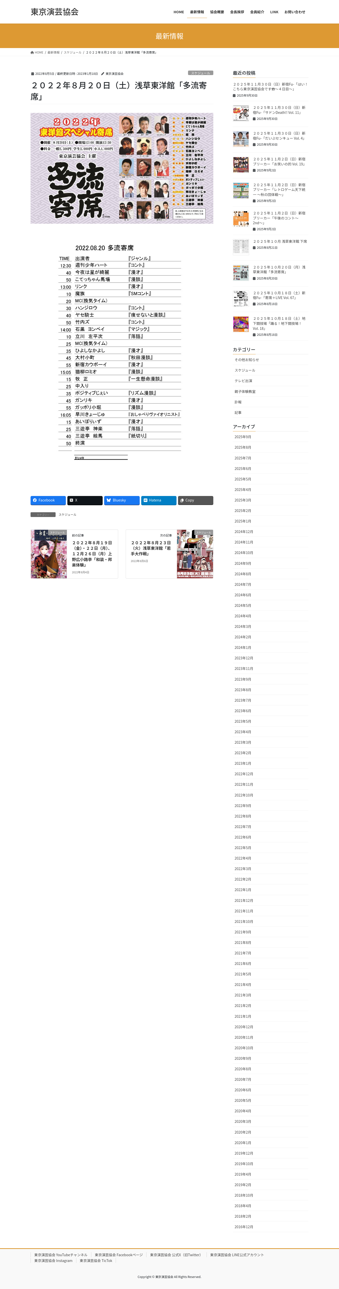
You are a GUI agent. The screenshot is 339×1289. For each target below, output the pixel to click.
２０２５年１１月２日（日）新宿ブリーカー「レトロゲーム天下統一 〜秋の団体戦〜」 (279, 189)
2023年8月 (243, 689)
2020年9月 (243, 1058)
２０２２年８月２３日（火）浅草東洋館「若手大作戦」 (151, 548)
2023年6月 (243, 710)
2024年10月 (244, 552)
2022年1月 (243, 889)
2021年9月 (243, 931)
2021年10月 (244, 921)
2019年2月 (243, 1184)
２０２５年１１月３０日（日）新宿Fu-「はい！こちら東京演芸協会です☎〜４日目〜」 (270, 87)
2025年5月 (243, 478)
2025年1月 (243, 521)
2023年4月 (243, 731)
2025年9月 (243, 436)
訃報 (238, 401)
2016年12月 (244, 1226)
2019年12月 (244, 1153)
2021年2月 (243, 1005)
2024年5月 (243, 605)
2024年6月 (243, 594)
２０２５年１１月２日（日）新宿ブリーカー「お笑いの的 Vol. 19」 (279, 161)
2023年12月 (244, 657)
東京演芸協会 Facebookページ (119, 1254)
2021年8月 (243, 942)
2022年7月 (243, 826)
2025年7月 (243, 457)
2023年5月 (243, 721)
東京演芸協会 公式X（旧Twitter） (176, 1254)
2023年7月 (243, 700)
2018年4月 (243, 1205)
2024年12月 (244, 531)
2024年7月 (243, 584)
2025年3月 (243, 499)
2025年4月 (243, 489)
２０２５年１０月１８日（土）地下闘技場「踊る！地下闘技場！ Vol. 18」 (279, 323)
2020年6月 (243, 1089)
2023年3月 (243, 742)
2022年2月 (243, 879)
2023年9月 (243, 679)
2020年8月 (243, 1068)
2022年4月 (243, 858)
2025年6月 (243, 468)
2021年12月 (244, 900)
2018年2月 (243, 1216)
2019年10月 (244, 1163)
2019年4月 (243, 1174)
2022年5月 (243, 847)
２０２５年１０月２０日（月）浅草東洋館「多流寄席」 (279, 270)
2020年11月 (244, 1037)
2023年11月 (244, 668)
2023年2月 (243, 752)
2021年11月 (244, 910)
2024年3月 (243, 626)
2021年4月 (243, 984)
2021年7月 (243, 952)
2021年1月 (243, 1016)
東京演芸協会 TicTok (96, 1260)
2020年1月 (243, 1142)
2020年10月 (244, 1047)
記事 (238, 412)
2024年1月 (243, 647)
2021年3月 (243, 994)
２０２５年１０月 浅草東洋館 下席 (280, 241)
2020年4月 (243, 1110)
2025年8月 (243, 447)
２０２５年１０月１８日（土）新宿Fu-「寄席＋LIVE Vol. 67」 (279, 295)
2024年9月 (243, 563)
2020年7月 (243, 1079)
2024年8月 (243, 573)
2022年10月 (244, 795)
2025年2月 (243, 510)
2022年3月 (243, 868)
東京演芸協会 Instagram (53, 1260)
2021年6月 (243, 963)
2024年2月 (243, 636)
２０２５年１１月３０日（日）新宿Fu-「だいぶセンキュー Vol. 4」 (279, 136)
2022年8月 (243, 816)
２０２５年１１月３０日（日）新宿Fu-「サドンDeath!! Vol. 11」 (279, 110)
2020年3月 (243, 1121)
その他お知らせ (247, 359)
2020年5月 (243, 1100)
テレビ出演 (243, 380)
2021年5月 (243, 973)
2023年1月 (243, 763)
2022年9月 (243, 805)
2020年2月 (243, 1132)
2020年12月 (244, 1026)
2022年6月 (243, 837)
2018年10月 (244, 1195)
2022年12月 (244, 773)
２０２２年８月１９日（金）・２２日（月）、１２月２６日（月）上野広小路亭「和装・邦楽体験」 (92, 554)
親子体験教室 (245, 391)
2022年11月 (244, 784)
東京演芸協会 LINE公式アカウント (237, 1254)
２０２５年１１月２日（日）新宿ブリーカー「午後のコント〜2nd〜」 (279, 217)
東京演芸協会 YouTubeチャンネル (61, 1254)
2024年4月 (243, 615)
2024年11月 (244, 542)
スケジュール (200, 73)
